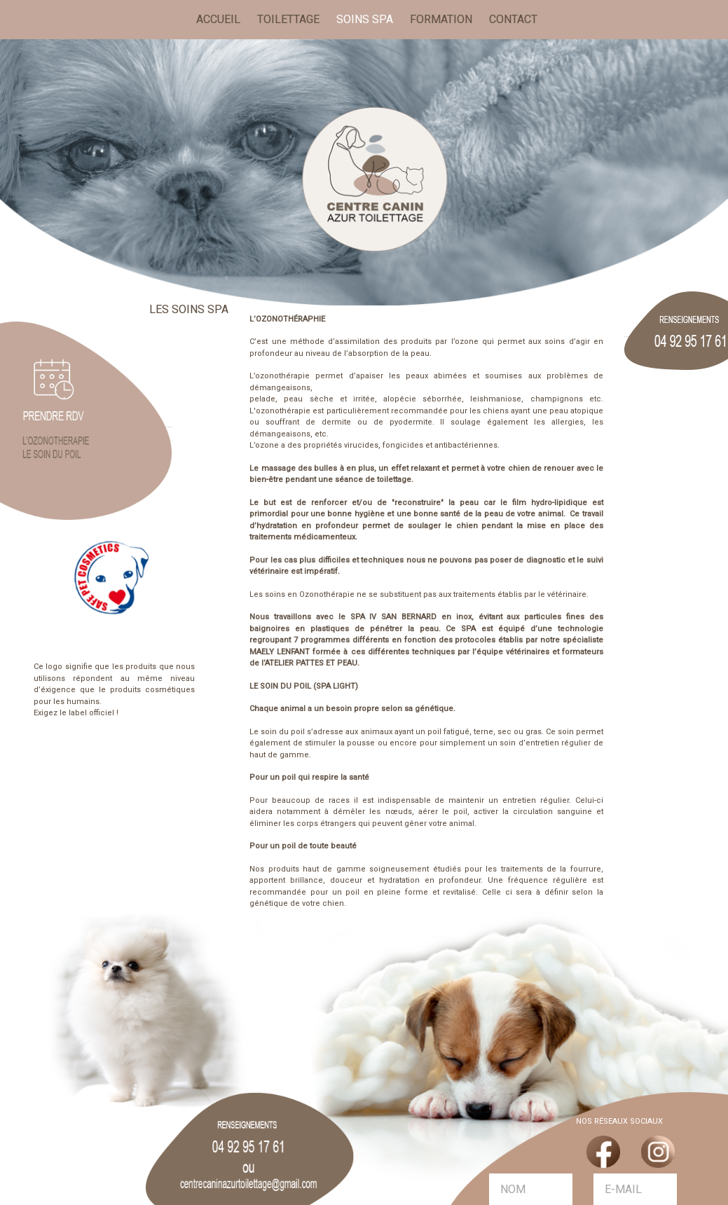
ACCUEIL (221, 18)
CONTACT (513, 19)
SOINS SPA (364, 19)
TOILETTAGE (288, 19)
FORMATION (441, 19)
